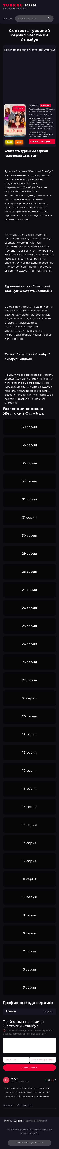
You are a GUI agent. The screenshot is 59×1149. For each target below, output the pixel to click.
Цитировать (24, 1105)
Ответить (8, 1105)
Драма (18, 1120)
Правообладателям (30, 1142)
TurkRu (8, 1120)
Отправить (29, 1067)
